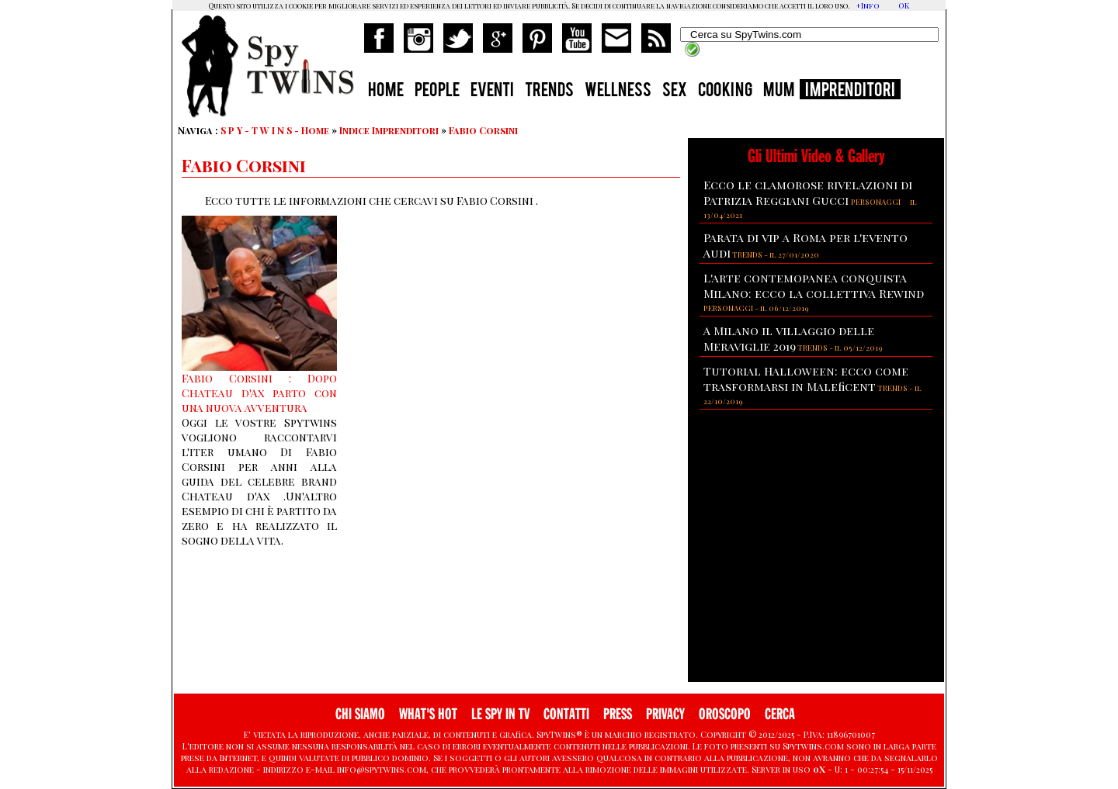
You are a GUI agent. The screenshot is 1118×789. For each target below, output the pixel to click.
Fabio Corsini (483, 130)
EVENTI (492, 91)
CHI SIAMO (360, 714)
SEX (674, 91)
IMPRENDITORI (850, 91)
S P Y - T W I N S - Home (274, 130)
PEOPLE (437, 91)
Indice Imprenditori (389, 130)
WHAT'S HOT (428, 714)
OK (903, 5)
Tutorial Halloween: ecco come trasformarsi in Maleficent (805, 378)
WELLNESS (618, 91)
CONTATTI (566, 714)
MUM (778, 91)
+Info (868, 5)
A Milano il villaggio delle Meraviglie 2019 (788, 338)
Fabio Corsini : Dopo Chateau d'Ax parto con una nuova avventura (259, 393)
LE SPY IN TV (500, 714)
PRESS (617, 714)
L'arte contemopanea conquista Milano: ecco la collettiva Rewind (813, 285)
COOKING (725, 91)
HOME (386, 91)
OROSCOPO (725, 714)
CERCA (780, 714)
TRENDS (549, 91)
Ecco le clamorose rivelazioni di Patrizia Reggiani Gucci (807, 192)
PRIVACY (665, 714)
